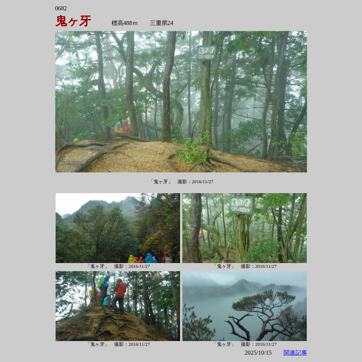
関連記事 (295, 352)
